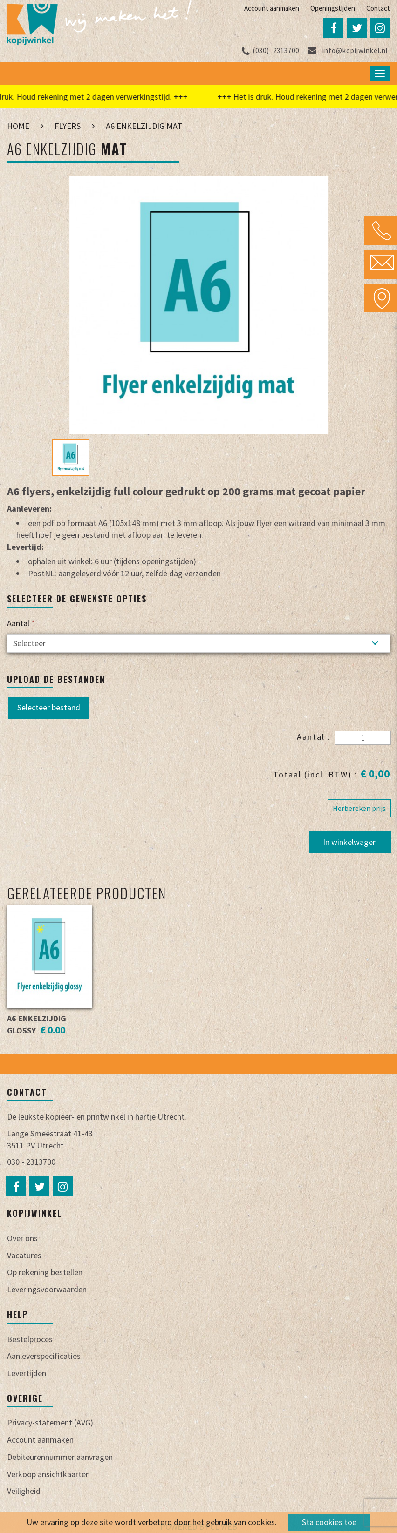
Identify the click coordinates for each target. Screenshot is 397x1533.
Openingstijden (332, 8)
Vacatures (24, 1255)
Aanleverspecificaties (44, 1356)
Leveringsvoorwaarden (47, 1289)
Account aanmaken (271, 8)
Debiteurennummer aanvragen (60, 1457)
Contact (378, 8)
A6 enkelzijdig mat (144, 126)
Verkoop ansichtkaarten (48, 1474)
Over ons (22, 1238)
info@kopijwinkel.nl (348, 50)
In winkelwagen (350, 842)
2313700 (270, 50)
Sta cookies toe (329, 1522)
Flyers (68, 126)
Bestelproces (30, 1339)
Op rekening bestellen (44, 1272)
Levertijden (26, 1373)
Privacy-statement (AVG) (50, 1422)
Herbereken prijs (359, 808)
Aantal (21, 623)
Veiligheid (24, 1491)
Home (18, 126)
